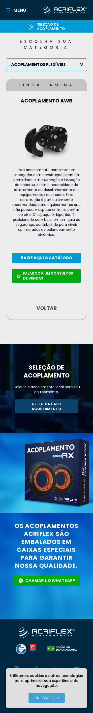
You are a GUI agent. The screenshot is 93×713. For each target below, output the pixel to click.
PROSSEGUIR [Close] (46, 698)
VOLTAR (46, 308)
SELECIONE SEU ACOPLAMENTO (46, 406)
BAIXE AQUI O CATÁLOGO (46, 258)
